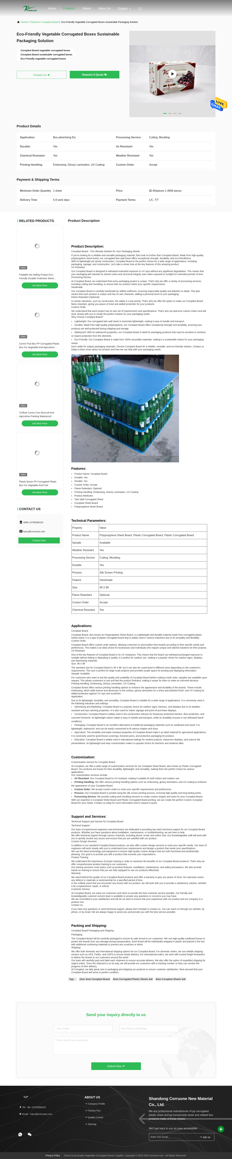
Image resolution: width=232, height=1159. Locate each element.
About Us (104, 8)
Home (52, 8)
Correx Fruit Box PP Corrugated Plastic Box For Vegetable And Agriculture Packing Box (39, 347)
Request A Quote (94, 74)
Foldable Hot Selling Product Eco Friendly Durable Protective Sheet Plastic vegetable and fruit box (36, 278)
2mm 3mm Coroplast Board (94, 979)
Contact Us (41, 75)
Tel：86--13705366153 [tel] (32, 1107)
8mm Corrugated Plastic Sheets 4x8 (133, 979)
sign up (204, 1137)
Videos (86, 8)
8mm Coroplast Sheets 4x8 (170, 979)
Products (69, 8)
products (34, 22)
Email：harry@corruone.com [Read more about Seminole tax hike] (35, 1114)
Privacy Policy (53, 1155)
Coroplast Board (50, 22)
